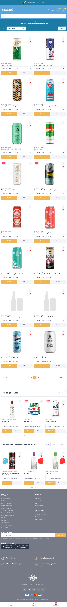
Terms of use (39, 584)
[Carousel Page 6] (32, 435)
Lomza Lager (38, 149)
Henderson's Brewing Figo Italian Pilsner (46, 106)
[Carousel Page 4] (29, 435)
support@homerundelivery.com (44, 500)
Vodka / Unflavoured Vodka (30, 419)
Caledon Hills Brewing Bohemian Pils (12, 274)
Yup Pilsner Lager (6, 65)
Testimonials (5, 522)
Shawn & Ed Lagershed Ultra (43, 65)
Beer (30, 21)
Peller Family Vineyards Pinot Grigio (11, 422)
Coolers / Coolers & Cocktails (9, 471)
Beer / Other (48, 419)
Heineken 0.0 (49, 421)
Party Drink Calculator (7, 515)
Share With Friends (6, 524)
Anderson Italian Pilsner (41, 358)
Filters (63, 28)
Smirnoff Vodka (28, 421)
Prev (5, 377)
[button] (8, 546)
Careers (37, 503)
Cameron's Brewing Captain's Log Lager (46, 190)
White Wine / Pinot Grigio (8, 419)
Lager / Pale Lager (6, 63)
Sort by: (3, 28)
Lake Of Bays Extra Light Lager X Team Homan (48, 274)
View (25, 73)
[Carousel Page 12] (41, 435)
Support (24, 584)
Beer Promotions (6, 503)
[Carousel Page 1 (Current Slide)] (24, 435)
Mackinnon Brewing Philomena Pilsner (13, 149)
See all (62, 392)
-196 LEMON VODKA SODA (10, 473)
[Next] (49, 29)
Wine (62, 444)
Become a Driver (39, 519)
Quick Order (4, 527)
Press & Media (39, 505)
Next (61, 377)
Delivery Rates (5, 498)
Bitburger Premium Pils (8, 190)
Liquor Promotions (6, 505)
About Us (37, 495)
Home (24, 21)
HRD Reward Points (6, 500)
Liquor (54, 444)
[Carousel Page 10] (38, 435)
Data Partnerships (40, 516)
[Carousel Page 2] (26, 435)
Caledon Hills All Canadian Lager (11, 317)
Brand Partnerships (40, 511)
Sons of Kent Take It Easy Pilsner (11, 358)
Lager (35, 21)
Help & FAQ (4, 495)
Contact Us (38, 498)
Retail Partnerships (40, 514)
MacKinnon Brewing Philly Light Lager (46, 317)
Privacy (31, 584)
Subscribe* (60, 535)
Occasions (4, 520)
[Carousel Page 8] (35, 435)
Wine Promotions (6, 507)
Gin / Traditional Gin (50, 471)
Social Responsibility (7, 510)
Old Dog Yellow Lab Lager (9, 106)
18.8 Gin (47, 473)
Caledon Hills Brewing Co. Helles (44, 233)
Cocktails (4, 517)
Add (9, 73)
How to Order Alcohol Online (9, 512)
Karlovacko (4, 233)
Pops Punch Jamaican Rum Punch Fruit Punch (32, 473)
